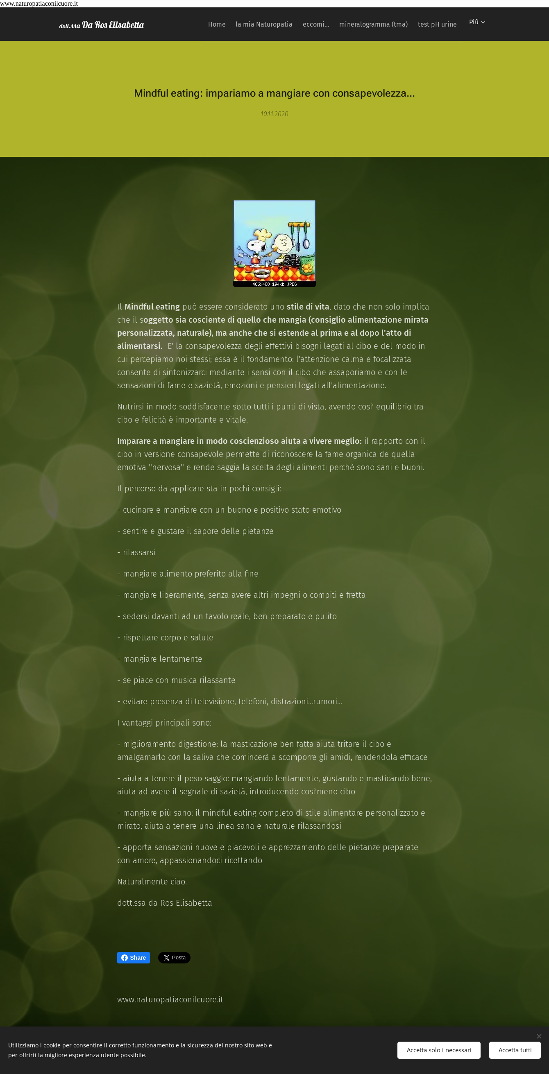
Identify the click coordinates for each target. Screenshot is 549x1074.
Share (133, 957)
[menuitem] (195, 24)
